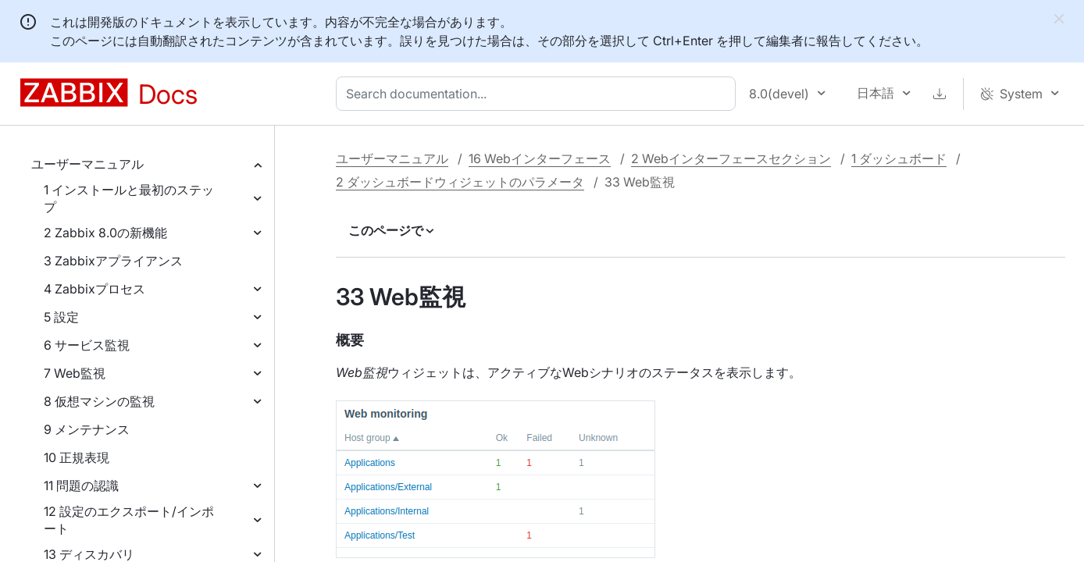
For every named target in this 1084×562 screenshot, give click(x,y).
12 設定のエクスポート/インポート (129, 519)
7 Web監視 (74, 373)
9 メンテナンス (87, 429)
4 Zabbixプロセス (94, 289)
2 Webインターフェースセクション (731, 158)
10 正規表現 (76, 457)
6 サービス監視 (87, 345)
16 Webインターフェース (540, 158)
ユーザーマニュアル (87, 164)
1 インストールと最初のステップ (129, 198)
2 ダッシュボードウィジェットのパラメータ (460, 182)
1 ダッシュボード (899, 158)
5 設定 (61, 317)
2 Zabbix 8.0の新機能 (105, 232)
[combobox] (539, 93)
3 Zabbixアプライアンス (113, 261)
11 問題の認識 (81, 485)
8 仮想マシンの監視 (99, 401)
